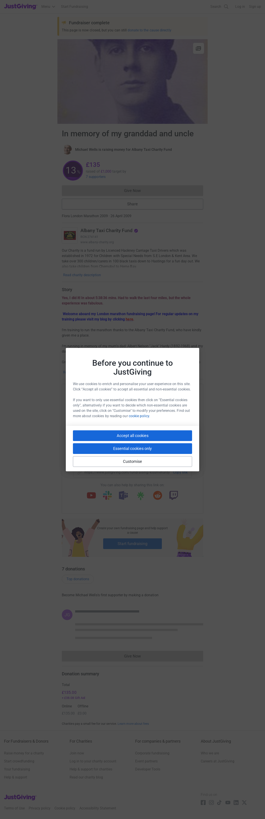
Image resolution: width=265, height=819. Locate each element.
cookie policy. (139, 416)
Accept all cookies (133, 435)
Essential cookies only (132, 448)
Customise (132, 461)
